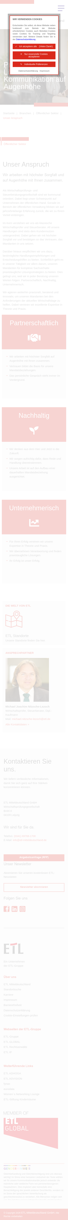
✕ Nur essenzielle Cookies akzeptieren (34, 55)
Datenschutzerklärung (25, 39)
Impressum (45, 71)
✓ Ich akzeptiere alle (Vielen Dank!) (34, 46)
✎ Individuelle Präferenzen (34, 64)
